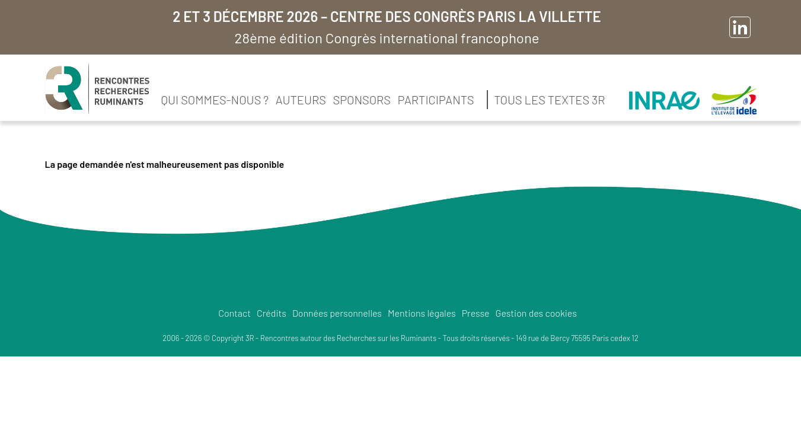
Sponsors (362, 100)
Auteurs (301, 100)
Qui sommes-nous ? (215, 100)
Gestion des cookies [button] (536, 312)
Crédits (271, 312)
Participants (436, 100)
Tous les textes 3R (549, 100)
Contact (234, 312)
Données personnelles (337, 312)
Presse (476, 312)
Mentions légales (422, 312)
